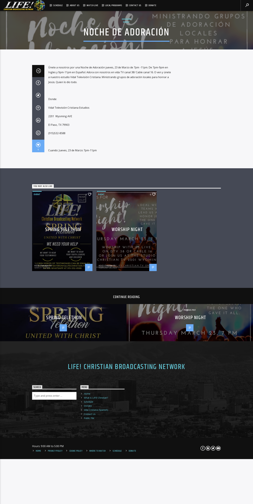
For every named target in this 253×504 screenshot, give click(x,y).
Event (126, 78)
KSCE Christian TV (43, 388)
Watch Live (92, 5)
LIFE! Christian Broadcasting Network (126, 489)
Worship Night (127, 352)
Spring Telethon (63, 352)
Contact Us (135, 5)
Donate (152, 5)
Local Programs (113, 5)
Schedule (58, 5)
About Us (74, 5)
